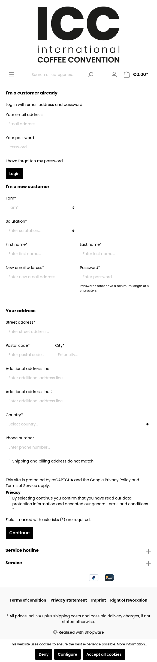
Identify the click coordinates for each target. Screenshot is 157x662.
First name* (17, 244)
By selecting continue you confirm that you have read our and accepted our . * (80, 503)
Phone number (20, 438)
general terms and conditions (120, 504)
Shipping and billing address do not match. (53, 461)
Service (13, 563)
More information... (132, 644)
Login (14, 173)
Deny (44, 654)
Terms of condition (28, 600)
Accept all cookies (104, 654)
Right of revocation (128, 600)
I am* (11, 198)
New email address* (25, 267)
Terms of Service (21, 485)
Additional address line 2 (29, 391)
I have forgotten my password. (35, 161)
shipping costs (67, 616)
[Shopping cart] (136, 74)
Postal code (18, 345)
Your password (20, 137)
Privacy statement (68, 600)
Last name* (91, 244)
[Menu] (11, 74)
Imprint (98, 600)
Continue (19, 533)
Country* (14, 415)
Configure (67, 654)
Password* (90, 267)
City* (59, 345)
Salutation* (16, 221)
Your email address (24, 114)
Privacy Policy (118, 480)
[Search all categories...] (56, 74)
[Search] (90, 74)
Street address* (20, 322)
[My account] (114, 74)
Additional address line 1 (29, 368)
